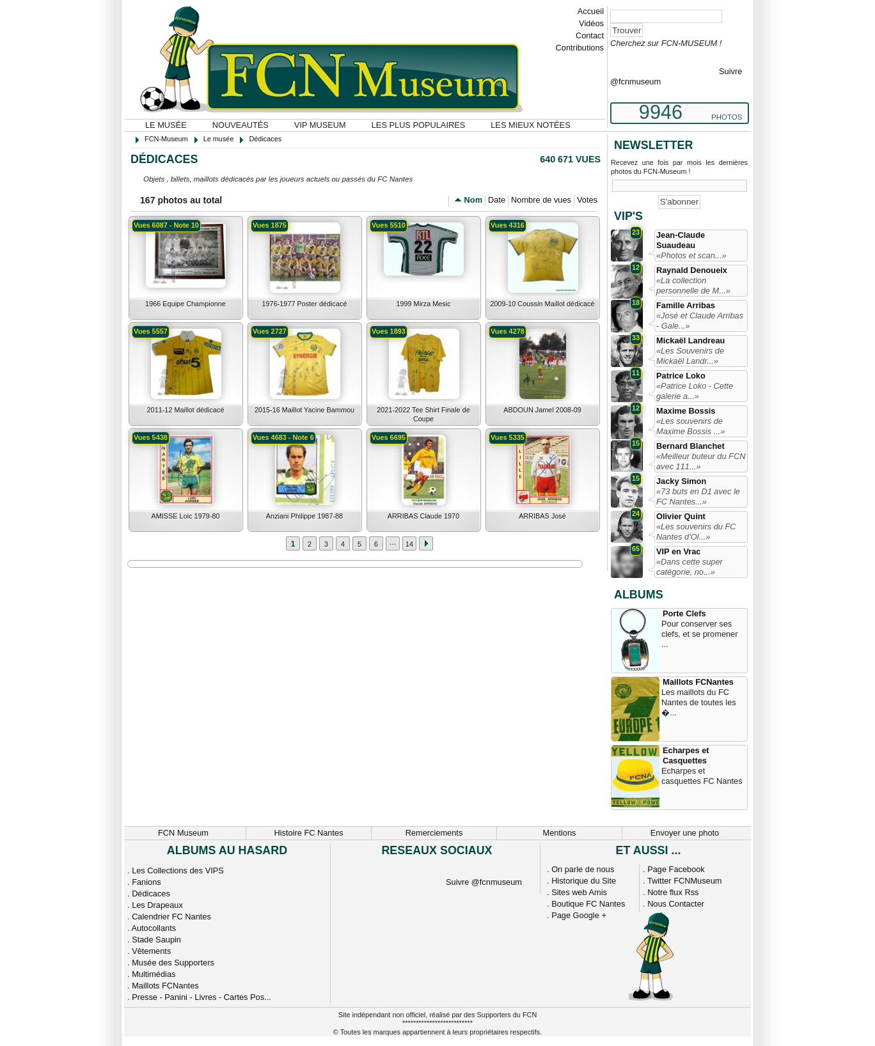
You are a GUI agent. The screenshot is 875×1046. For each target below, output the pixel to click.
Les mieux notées (530, 125)
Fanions (146, 882)
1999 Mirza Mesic (423, 304)
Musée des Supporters (173, 962)
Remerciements (434, 833)
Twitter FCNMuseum (684, 881)
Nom (473, 200)
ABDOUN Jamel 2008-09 (542, 410)
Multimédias (153, 974)
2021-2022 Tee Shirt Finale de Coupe (423, 414)
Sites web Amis (579, 892)
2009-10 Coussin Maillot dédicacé (542, 304)
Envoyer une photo (684, 833)
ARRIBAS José (542, 516)
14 (409, 544)
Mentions (559, 833)
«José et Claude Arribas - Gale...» (699, 321)
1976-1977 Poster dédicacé (304, 304)
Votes (587, 200)
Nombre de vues (541, 200)
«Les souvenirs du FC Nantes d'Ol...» (696, 532)
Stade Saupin (156, 939)
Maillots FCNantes (698, 682)
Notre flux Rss (672, 892)
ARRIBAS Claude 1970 (423, 516)
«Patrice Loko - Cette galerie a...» (694, 391)
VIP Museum (320, 125)
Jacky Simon (681, 481)
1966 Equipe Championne (185, 304)
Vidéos (591, 23)
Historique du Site (583, 881)
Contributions (580, 47)
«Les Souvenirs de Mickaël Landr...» (690, 356)
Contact (590, 35)
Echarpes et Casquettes (686, 755)
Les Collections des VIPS (178, 870)
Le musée (166, 125)
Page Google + (578, 915)
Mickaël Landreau (690, 340)
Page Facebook (676, 869)
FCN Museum (183, 833)
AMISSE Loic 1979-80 (186, 516)
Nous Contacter (675, 904)
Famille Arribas (685, 305)
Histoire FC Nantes (308, 833)
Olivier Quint (681, 516)
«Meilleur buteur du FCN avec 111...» (700, 461)
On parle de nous (582, 869)
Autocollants (153, 928)
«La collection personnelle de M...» (693, 285)
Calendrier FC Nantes (171, 916)
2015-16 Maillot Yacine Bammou (304, 410)
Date (496, 200)
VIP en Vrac (678, 551)
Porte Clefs (684, 613)
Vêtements (151, 951)
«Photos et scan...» (691, 255)
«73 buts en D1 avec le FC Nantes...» (698, 496)
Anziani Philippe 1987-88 (304, 516)
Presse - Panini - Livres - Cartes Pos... (201, 997)
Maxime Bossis (685, 411)
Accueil (591, 11)
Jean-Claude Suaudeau (680, 240)
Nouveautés (240, 125)
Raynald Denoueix (691, 270)
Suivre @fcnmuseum (484, 882)
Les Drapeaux (157, 905)
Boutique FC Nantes (588, 904)
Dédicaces (151, 893)
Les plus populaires (419, 125)
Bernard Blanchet (690, 446)
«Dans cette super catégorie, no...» (689, 567)
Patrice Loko (681, 375)
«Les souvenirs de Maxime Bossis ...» (690, 426)
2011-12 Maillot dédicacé (186, 410)
